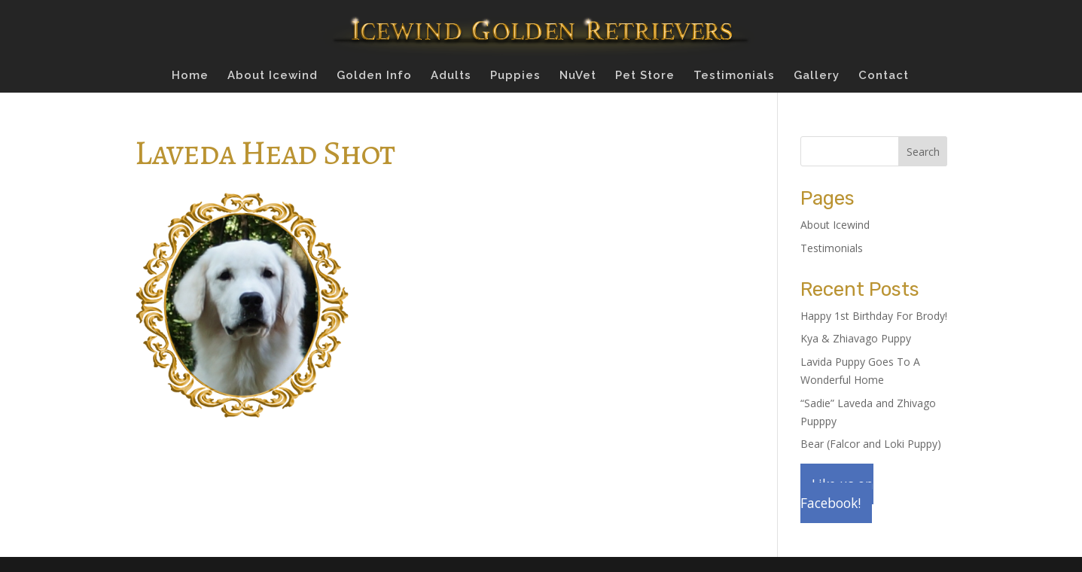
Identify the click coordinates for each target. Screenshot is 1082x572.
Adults (451, 76)
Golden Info (374, 76)
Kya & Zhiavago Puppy (855, 338)
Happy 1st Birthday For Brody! (873, 316)
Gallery (817, 76)
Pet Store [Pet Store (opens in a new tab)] (645, 76)
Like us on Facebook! (836, 493)
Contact (883, 76)
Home (190, 76)
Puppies (515, 76)
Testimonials (734, 76)
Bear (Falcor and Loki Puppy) (870, 444)
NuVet (577, 76)
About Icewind (272, 76)
